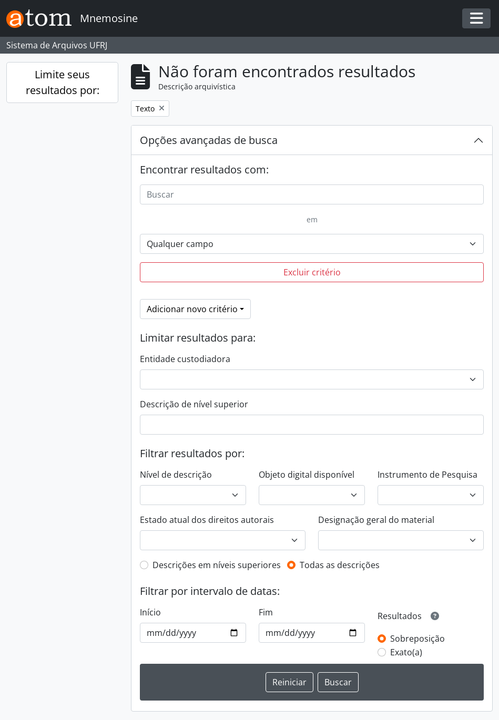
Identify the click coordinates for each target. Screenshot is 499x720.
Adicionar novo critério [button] (192, 309)
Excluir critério (312, 272)
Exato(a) (406, 652)
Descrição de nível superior (194, 404)
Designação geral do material (376, 520)
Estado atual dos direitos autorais (207, 520)
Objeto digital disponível (306, 474)
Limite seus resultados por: (62, 82)
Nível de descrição (176, 474)
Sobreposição (417, 638)
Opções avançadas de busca (209, 140)
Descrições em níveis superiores (216, 565)
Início (150, 612)
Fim (266, 612)
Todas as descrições (340, 565)
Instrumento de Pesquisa (427, 474)
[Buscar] (312, 194)
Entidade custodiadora (185, 359)
